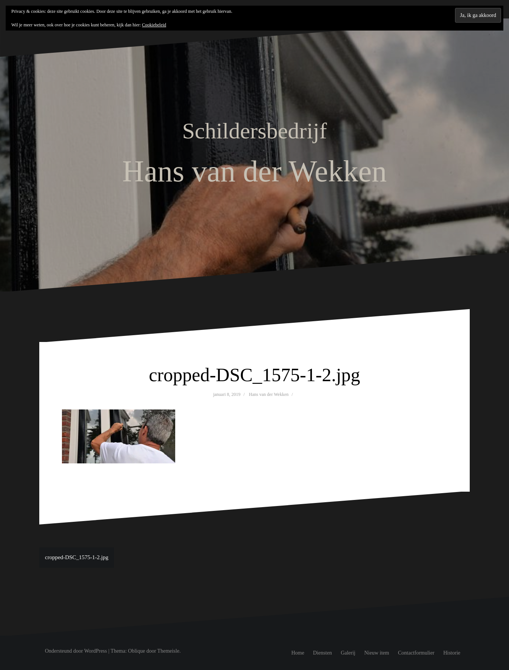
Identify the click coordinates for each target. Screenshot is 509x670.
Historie (451, 653)
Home (297, 653)
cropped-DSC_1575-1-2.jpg (76, 557)
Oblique (136, 651)
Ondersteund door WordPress (76, 651)
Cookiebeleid (154, 25)
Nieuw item (376, 653)
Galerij (348, 653)
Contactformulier (416, 653)
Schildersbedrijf (254, 130)
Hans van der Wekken (268, 394)
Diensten (322, 653)
